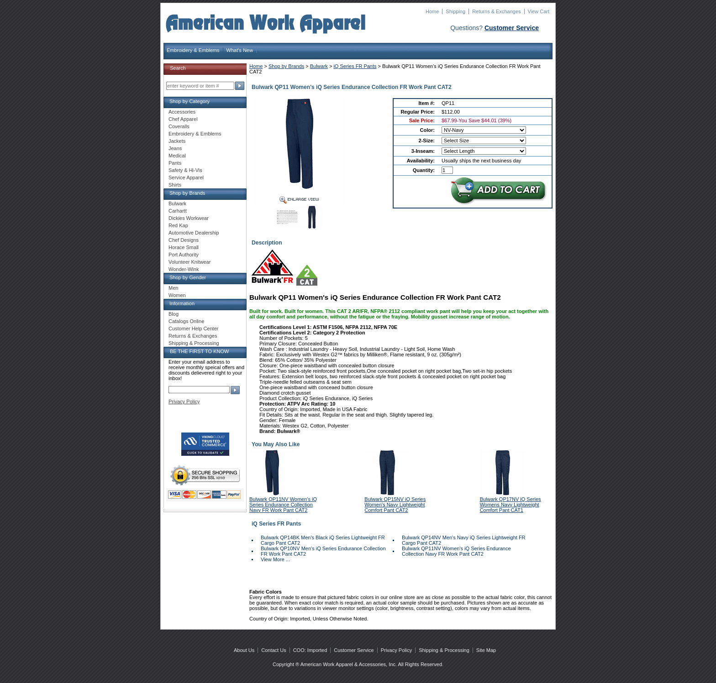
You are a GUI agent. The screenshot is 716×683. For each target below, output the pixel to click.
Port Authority (183, 254)
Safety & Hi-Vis (185, 170)
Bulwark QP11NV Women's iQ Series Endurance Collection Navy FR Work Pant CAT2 (283, 504)
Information (182, 303)
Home (432, 11)
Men (173, 288)
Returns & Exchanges (496, 11)
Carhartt (177, 211)
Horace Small (183, 247)
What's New (239, 50)
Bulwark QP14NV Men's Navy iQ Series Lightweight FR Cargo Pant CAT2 (463, 540)
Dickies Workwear (188, 218)
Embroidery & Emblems (193, 50)
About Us (244, 650)
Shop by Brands (286, 66)
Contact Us (273, 650)
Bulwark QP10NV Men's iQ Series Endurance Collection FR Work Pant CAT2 (323, 551)
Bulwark (319, 66)
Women (177, 295)
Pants (174, 163)
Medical (177, 155)
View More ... (275, 559)
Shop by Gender (187, 277)
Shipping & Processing (193, 343)
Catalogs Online (186, 321)
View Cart (538, 11)
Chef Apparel (183, 119)
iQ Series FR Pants (354, 66)
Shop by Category (189, 101)
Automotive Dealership (193, 232)
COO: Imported (310, 650)
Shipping (455, 11)
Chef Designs (183, 240)
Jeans (175, 148)
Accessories (181, 112)
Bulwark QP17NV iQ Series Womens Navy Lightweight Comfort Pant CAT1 (510, 504)
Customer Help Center (193, 328)
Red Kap (178, 225)
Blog (173, 314)
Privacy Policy (184, 401)
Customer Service (511, 27)
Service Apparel (186, 177)
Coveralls (179, 126)
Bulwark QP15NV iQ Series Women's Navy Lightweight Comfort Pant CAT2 (395, 504)
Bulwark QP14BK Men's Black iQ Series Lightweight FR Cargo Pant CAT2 (323, 540)
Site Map (486, 650)
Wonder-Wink (183, 269)
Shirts (174, 185)
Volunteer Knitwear (189, 262)
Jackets (176, 141)
